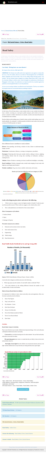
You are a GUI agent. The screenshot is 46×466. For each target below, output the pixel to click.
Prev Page (5, 34)
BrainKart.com (12, 2)
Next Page (40, 34)
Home (2, 30)
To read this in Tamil (23, 389)
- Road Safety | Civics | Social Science (17, 433)
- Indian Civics (9, 427)
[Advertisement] (23, 18)
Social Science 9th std (11, 30)
